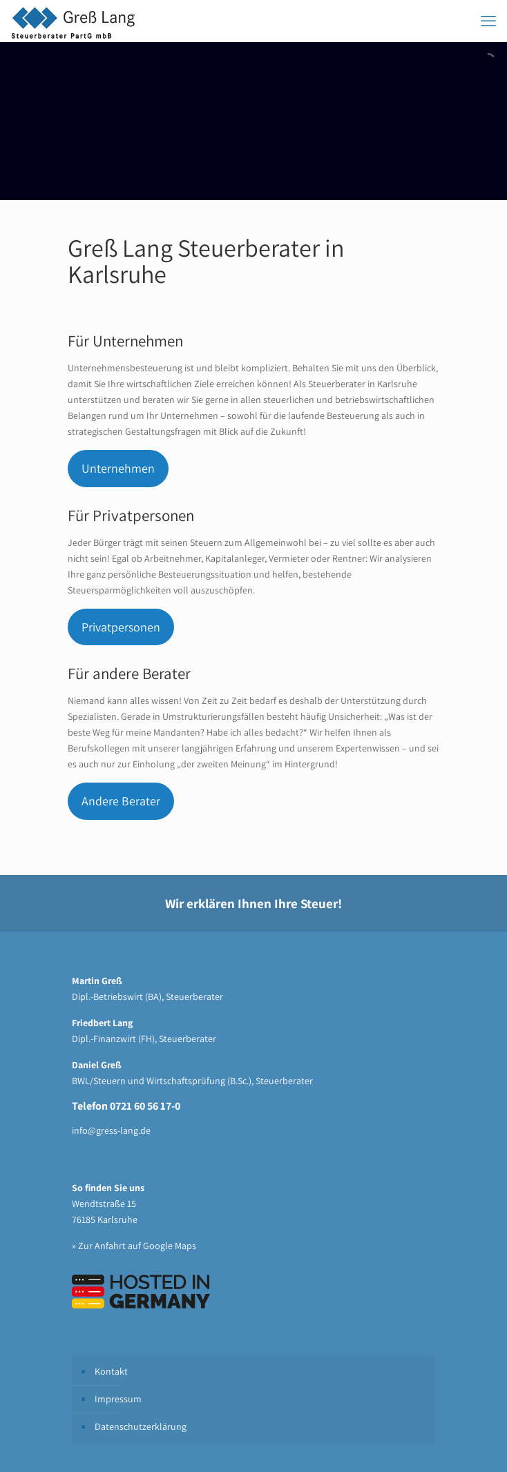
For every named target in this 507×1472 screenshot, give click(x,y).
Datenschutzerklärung (140, 1426)
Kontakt (111, 1371)
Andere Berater (121, 801)
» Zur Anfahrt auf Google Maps (134, 1245)
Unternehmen (118, 468)
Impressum (118, 1399)
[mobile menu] (488, 20)
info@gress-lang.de (111, 1130)
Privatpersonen (121, 627)
